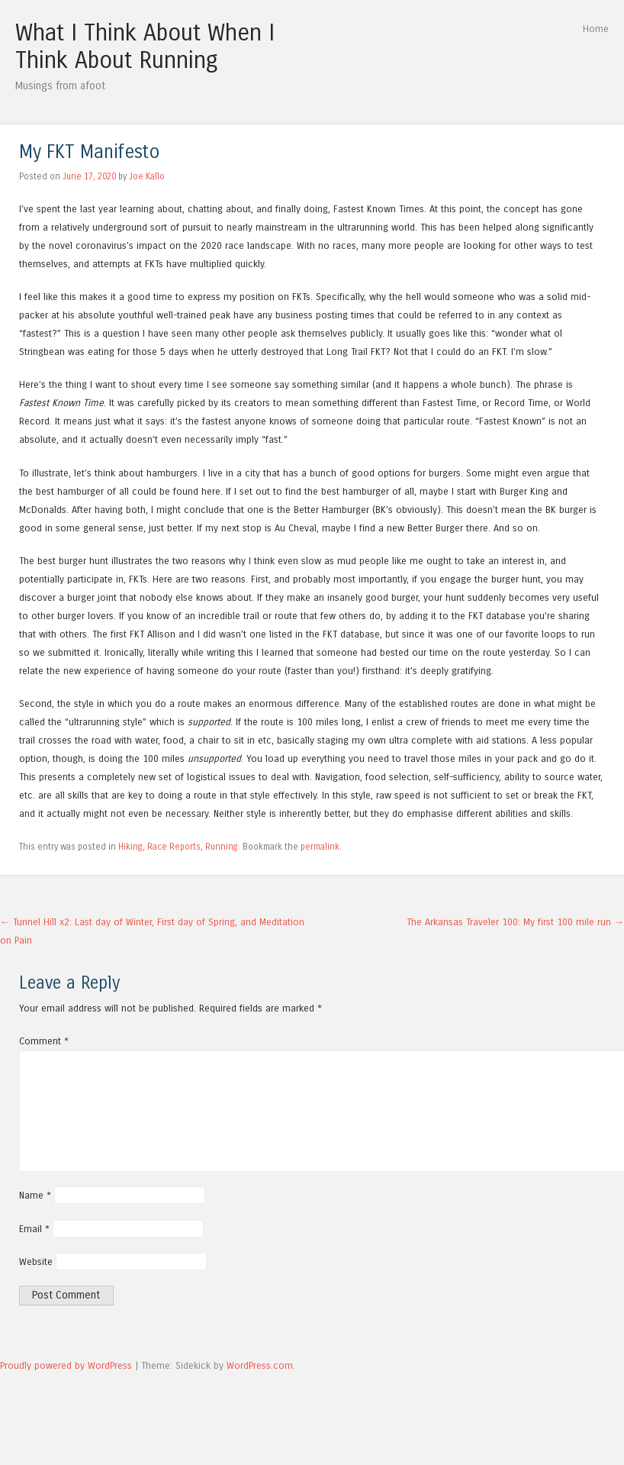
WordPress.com (260, 1365)
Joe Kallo (147, 176)
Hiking (130, 846)
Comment (44, 1041)
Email (34, 1228)
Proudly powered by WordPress (66, 1365)
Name (35, 1195)
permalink (320, 846)
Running (221, 846)
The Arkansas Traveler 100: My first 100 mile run (515, 922)
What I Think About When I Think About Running (145, 46)
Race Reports (174, 846)
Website (36, 1261)
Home (596, 28)
